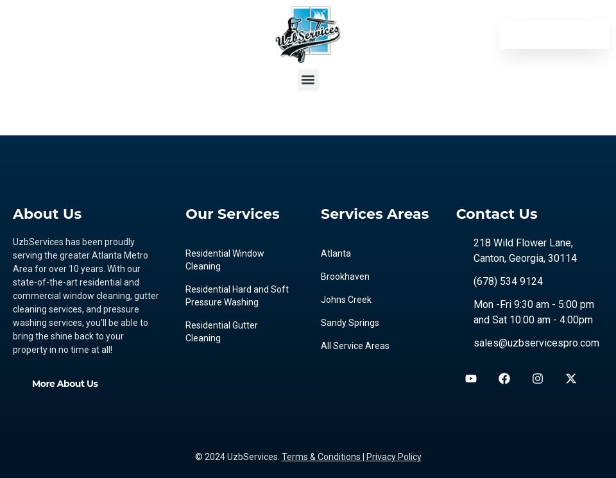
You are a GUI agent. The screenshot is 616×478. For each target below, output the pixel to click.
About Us (47, 214)
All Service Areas (355, 346)
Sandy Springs (350, 323)
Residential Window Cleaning (224, 259)
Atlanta (336, 253)
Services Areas (375, 214)
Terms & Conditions (321, 457)
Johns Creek (346, 299)
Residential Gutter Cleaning (221, 331)
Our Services (232, 214)
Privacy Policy (394, 457)
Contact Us (497, 214)
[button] (308, 79)
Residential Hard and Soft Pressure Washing (237, 295)
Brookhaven (345, 276)
